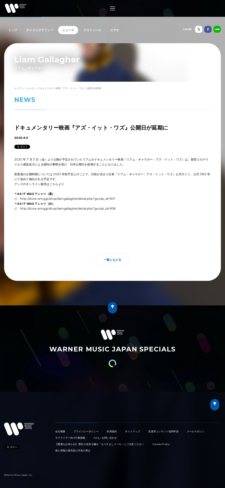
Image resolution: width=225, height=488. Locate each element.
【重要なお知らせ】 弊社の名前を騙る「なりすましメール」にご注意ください (99, 444)
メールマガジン (195, 431)
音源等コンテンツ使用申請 (163, 431)
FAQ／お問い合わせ (105, 437)
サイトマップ (132, 431)
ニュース (68, 30)
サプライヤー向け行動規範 (70, 437)
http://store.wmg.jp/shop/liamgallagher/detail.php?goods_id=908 (68, 208)
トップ (12, 30)
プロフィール (92, 30)
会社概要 (60, 431)
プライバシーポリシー (86, 431)
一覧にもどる (112, 260)
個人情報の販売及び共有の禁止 (72, 450)
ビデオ (114, 30)
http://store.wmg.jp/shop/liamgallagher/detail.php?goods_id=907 (68, 199)
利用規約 (112, 431)
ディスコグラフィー (39, 30)
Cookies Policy (161, 444)
